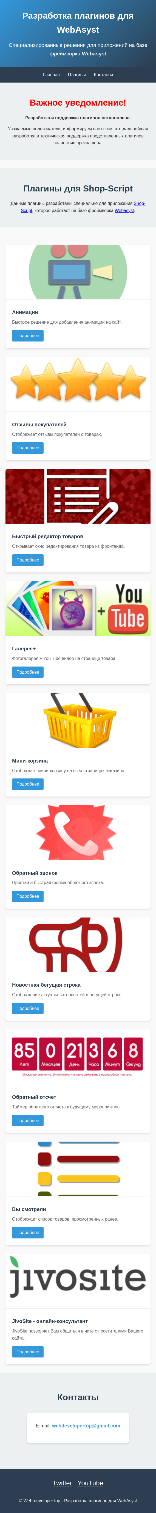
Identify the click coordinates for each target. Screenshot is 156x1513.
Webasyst (94, 54)
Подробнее (27, 335)
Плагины (77, 74)
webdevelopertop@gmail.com (86, 1426)
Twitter (62, 1483)
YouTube (90, 1483)
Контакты (103, 74)
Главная (51, 74)
